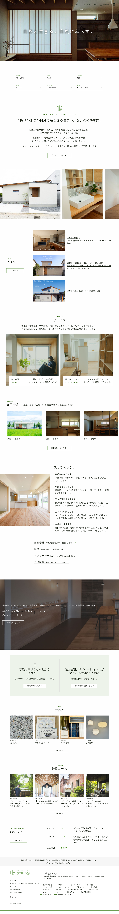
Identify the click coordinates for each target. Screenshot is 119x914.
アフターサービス (55, 555)
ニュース (46, 892)
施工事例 (90, 885)
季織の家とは (47, 885)
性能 (48, 549)
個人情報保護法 (86, 892)
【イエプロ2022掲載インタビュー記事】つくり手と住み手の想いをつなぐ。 (97, 803)
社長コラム (70, 892)
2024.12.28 (13, 799)
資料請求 (94, 887)
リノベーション (64, 887)
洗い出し (13, 743)
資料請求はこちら (34, 686)
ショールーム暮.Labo (75, 889)
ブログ (57, 892)
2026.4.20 (13, 740)
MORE (14, 271)
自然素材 (53, 542)
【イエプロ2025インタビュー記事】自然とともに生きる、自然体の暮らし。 (21, 803)
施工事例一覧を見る (59, 448)
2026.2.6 (50, 837)
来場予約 (106, 5)
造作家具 (49, 562)
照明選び (89, 743)
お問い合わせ (92, 4)
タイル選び (64, 743)
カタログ (77, 5)
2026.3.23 (63, 740)
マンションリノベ (42, 743)
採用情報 (47, 894)
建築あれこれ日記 (65, 894)
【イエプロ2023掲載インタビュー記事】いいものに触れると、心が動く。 (71, 803)
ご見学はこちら (12, 623)
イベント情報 (47, 887)
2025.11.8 (51, 848)
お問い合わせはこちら (83, 686)
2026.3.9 (88, 740)
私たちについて (94, 889)
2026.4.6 (38, 740)
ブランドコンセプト (59, 155)
